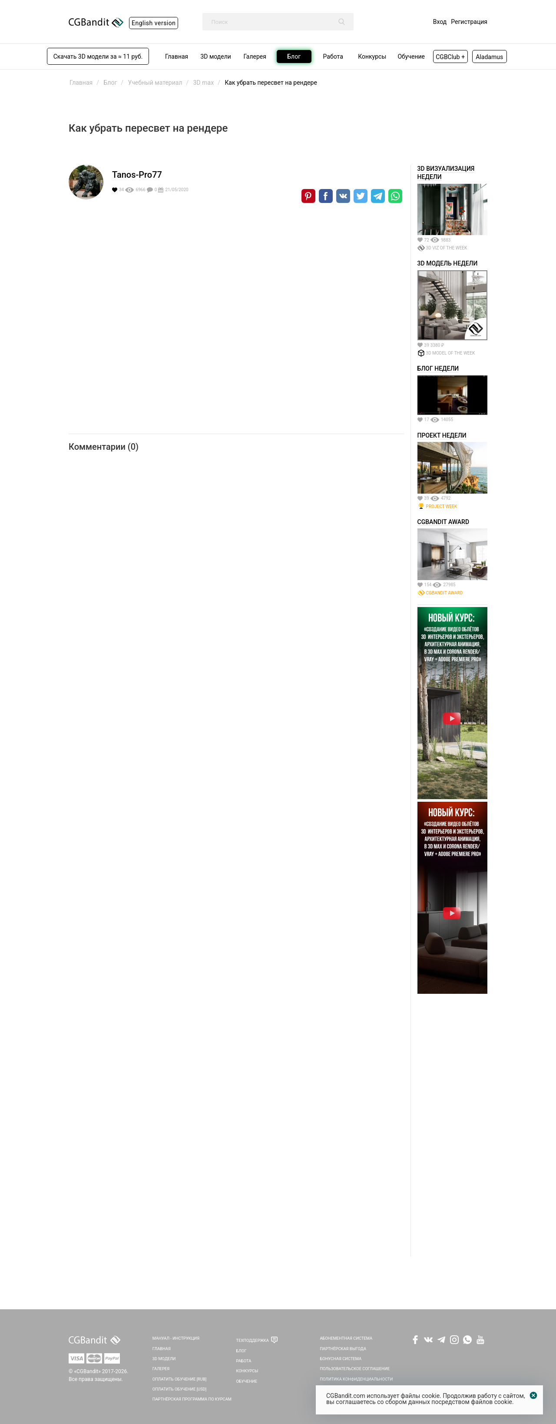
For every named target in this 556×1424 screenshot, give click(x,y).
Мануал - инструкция (175, 1338)
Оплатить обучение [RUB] (179, 1379)
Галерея (161, 1368)
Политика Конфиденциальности (356, 1379)
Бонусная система (340, 1358)
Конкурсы (247, 1370)
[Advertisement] (452, 1126)
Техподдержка (252, 1340)
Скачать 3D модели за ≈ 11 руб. (98, 56)
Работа (244, 1360)
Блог (241, 1350)
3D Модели (164, 1358)
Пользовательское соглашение (355, 1368)
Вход (440, 21)
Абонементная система (346, 1338)
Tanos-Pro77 (137, 174)
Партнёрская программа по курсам (192, 1399)
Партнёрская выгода (343, 1348)
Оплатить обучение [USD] (179, 1389)
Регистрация (469, 21)
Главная (161, 1348)
